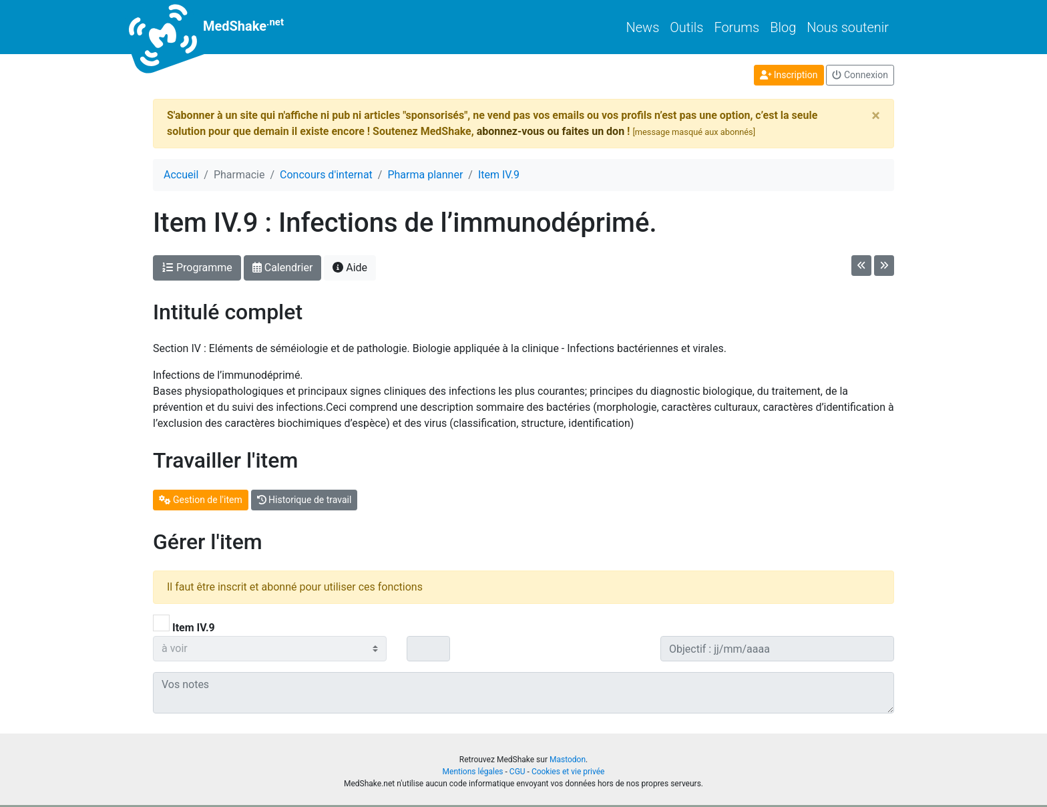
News (643, 27)
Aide (350, 267)
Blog (783, 27)
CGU (517, 771)
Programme (197, 267)
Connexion (860, 74)
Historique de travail (304, 499)
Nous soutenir (848, 27)
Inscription (789, 74)
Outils (686, 27)
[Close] (875, 116)
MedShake (218, 27)
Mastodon (568, 759)
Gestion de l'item (200, 499)
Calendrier (282, 267)
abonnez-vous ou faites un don (550, 131)
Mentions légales (473, 771)
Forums (736, 27)
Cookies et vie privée (568, 771)
